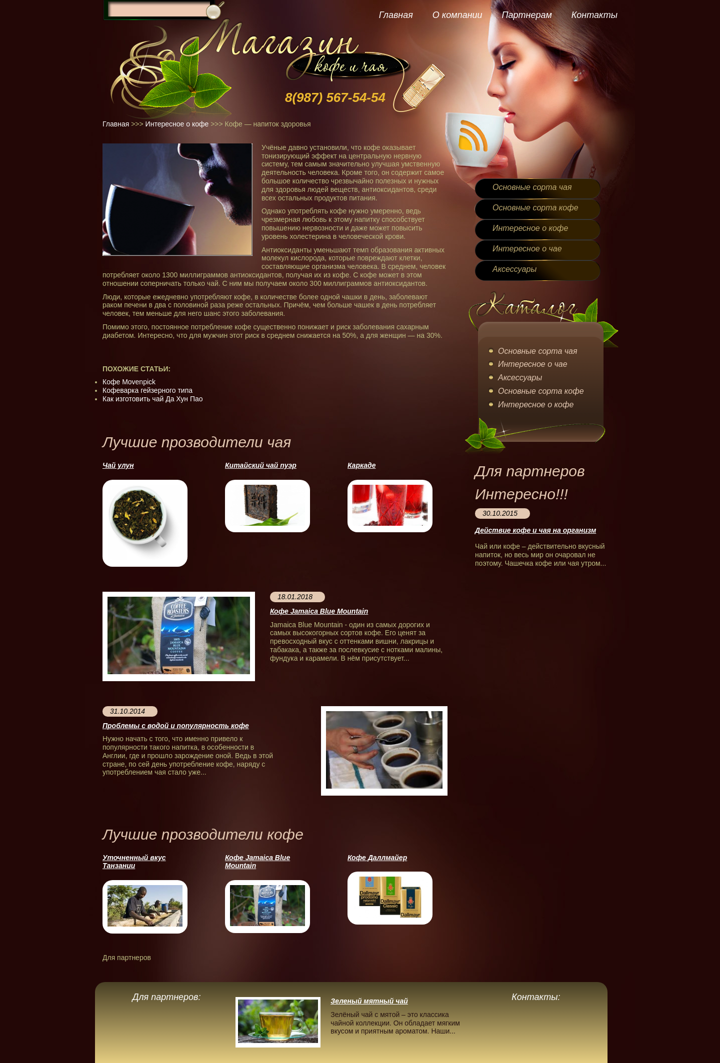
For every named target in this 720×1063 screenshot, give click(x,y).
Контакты (595, 15)
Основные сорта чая (532, 187)
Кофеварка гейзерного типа (147, 390)
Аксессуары (514, 269)
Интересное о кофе (177, 124)
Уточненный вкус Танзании (134, 862)
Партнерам (527, 15)
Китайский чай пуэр (260, 465)
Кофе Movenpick (129, 382)
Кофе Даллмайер (377, 858)
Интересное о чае (527, 248)
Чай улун (118, 465)
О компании (457, 15)
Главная (396, 15)
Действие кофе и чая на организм (535, 530)
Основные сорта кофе (535, 207)
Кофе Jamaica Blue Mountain (319, 611)
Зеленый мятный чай (369, 1001)
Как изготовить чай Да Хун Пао (152, 399)
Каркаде (362, 465)
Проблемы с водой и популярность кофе (175, 726)
